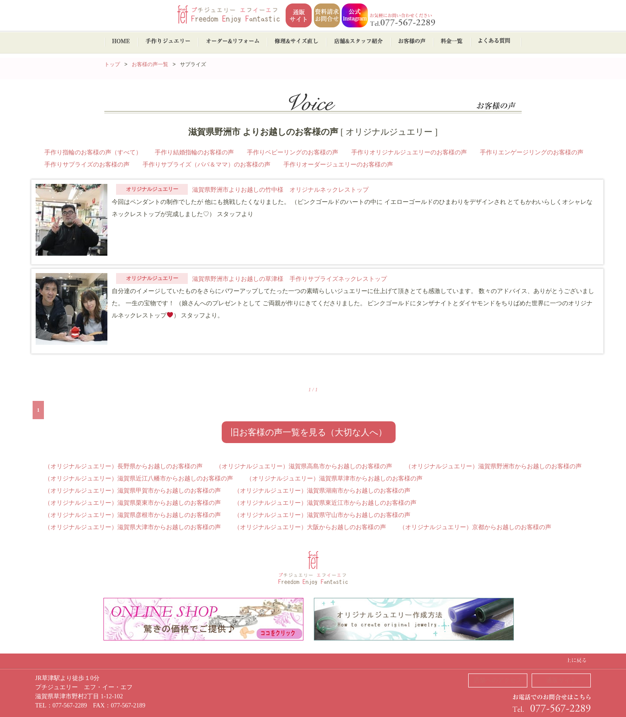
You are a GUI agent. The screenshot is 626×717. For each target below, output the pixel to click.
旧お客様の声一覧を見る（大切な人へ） (308, 432)
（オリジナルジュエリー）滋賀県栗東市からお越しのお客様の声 (132, 503)
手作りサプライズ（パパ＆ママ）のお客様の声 (206, 164)
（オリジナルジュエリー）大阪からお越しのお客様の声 (310, 527)
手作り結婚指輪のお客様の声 (194, 152)
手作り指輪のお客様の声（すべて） (93, 152)
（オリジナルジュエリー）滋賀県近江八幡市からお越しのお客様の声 (138, 478)
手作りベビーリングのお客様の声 (292, 152)
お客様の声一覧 (150, 64)
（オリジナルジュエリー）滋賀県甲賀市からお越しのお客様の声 (132, 490)
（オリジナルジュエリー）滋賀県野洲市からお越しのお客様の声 (493, 466)
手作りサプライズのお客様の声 (87, 164)
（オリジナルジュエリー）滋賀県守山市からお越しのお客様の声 (322, 515)
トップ (112, 64)
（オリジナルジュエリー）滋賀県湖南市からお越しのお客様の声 (322, 490)
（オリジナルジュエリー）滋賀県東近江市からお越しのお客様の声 (325, 503)
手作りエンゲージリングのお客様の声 (531, 152)
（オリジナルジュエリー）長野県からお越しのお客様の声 (123, 466)
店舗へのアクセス (497, 680)
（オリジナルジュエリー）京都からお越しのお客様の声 (475, 527)
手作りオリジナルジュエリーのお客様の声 (409, 152)
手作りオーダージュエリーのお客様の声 (338, 164)
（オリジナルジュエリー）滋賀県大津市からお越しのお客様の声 (132, 527)
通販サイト (561, 680)
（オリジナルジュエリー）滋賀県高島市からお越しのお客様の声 (304, 466)
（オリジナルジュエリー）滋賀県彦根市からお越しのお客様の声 (132, 515)
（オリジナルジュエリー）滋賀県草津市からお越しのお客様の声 (334, 478)
